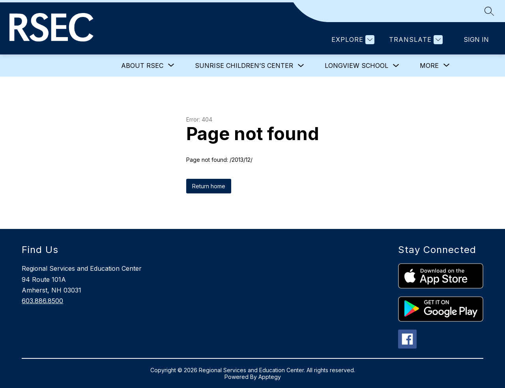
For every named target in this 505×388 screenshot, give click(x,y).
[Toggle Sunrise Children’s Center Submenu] (301, 65)
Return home (208, 186)
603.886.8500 (42, 301)
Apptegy (269, 376)
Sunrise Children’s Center (244, 65)
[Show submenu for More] (429, 65)
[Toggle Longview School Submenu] (396, 65)
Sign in (476, 39)
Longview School (356, 65)
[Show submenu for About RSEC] (142, 65)
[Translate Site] (415, 40)
